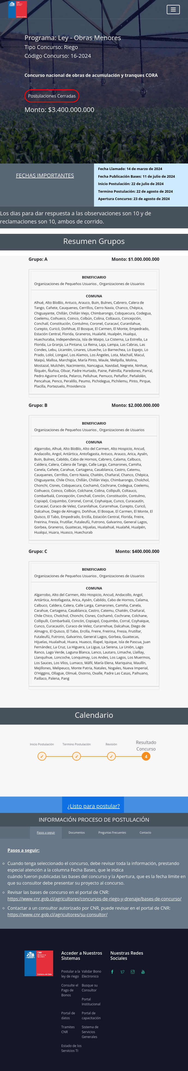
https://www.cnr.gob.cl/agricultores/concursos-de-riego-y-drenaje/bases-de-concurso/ (94, 899)
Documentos (77, 832)
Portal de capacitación (91, 1015)
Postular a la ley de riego (70, 974)
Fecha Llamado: (130, 168)
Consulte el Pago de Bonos (69, 990)
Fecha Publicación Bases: (136, 176)
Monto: (59, 109)
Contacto (145, 832)
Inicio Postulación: (130, 183)
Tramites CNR (68, 1029)
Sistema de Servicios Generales (90, 1032)
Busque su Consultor (90, 988)
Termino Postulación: (135, 191)
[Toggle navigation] (173, 9)
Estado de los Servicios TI (71, 1048)
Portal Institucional (91, 1001)
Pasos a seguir (46, 832)
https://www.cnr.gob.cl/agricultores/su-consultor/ (58, 915)
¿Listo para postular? (94, 806)
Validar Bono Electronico (91, 974)
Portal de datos (68, 1015)
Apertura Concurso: (134, 198)
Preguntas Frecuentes (112, 832)
